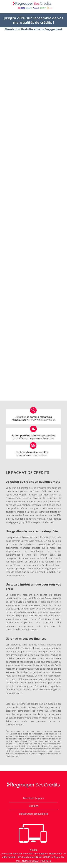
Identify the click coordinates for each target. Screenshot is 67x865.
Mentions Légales (33, 798)
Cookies (33, 806)
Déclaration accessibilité (33, 813)
